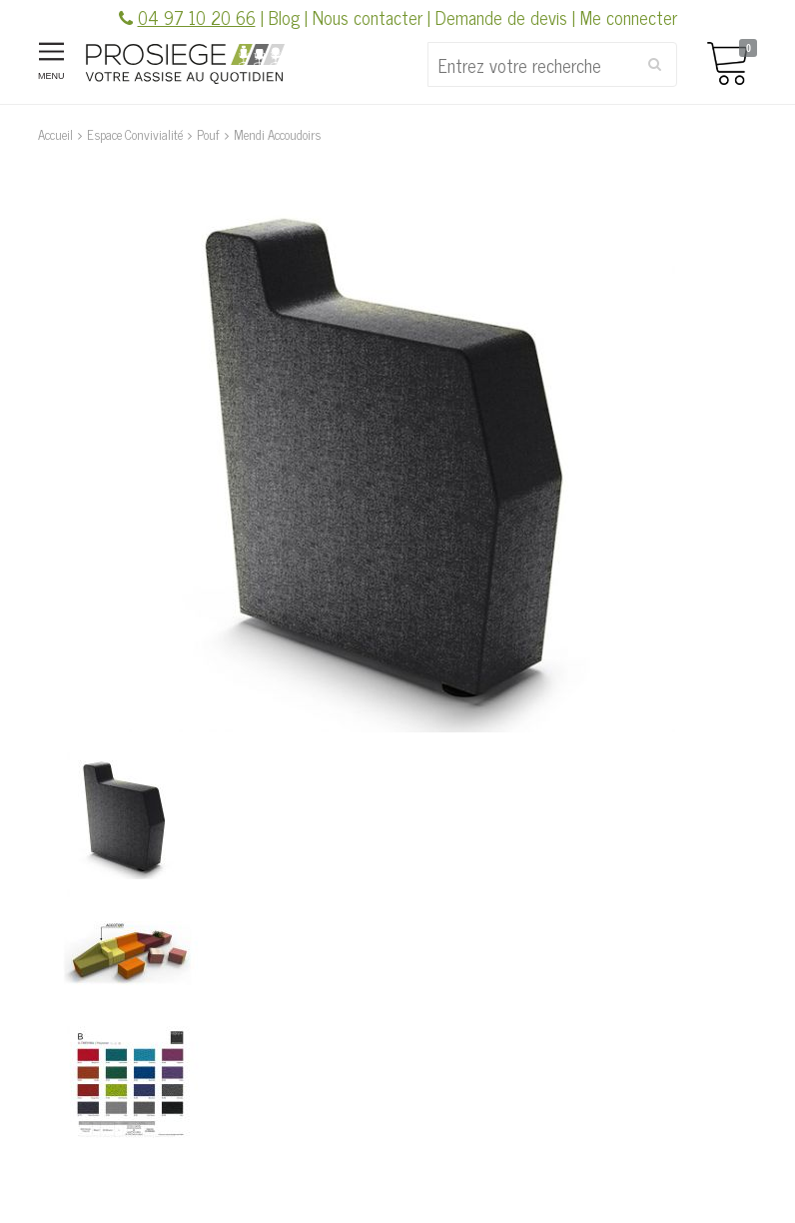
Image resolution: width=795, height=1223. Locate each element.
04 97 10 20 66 (197, 17)
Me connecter (628, 17)
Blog (284, 17)
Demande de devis (501, 17)
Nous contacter (367, 17)
